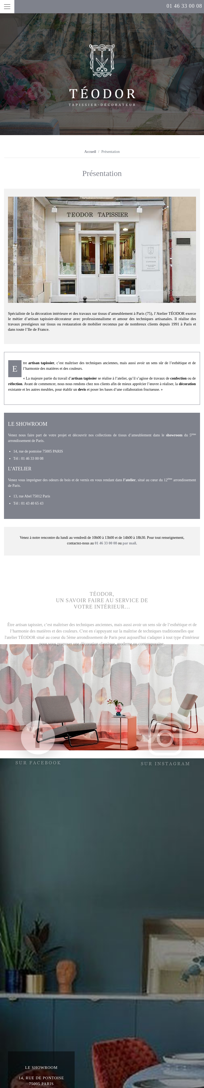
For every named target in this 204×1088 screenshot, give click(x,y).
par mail (129, 543)
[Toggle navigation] (7, 6)
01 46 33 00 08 (184, 6)
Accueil (90, 152)
